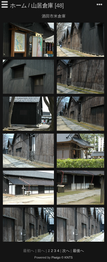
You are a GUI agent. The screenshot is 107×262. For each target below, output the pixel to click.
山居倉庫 (42, 5)
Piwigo (55, 257)
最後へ (78, 251)
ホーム (18, 5)
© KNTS (67, 257)
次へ (66, 251)
